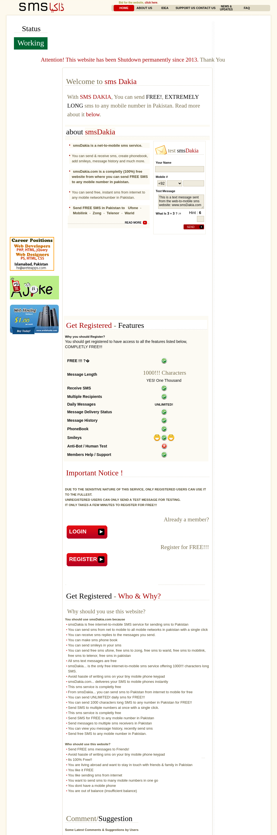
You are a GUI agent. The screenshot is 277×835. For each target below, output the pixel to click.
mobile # (162, 176)
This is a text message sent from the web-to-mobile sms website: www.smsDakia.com (181, 202)
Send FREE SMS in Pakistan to (99, 208)
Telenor (113, 213)
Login (77, 531)
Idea (164, 8)
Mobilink (80, 213)
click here (151, 2)
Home (123, 8)
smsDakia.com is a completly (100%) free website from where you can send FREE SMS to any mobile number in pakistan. (110, 176)
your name (163, 162)
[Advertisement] (163, 23)
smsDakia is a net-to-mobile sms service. (107, 145)
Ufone (133, 208)
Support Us (185, 8)
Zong (97, 213)
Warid (129, 213)
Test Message (165, 191)
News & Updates (226, 8)
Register (83, 559)
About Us (144, 8)
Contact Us (206, 8)
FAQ (247, 8)
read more (133, 222)
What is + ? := (168, 213)
